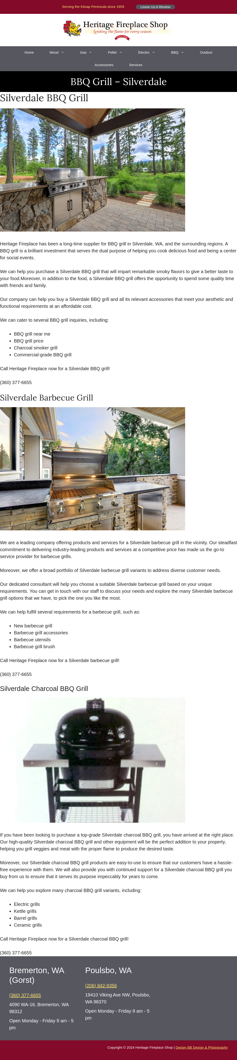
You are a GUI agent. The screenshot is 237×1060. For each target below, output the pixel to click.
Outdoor (206, 52)
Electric (150, 52)
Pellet (119, 52)
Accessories (104, 65)
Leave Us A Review (155, 7)
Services (136, 65)
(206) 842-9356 (101, 985)
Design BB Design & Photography (202, 1047)
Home (29, 52)
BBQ (181, 52)
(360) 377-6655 (25, 995)
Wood (61, 52)
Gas (90, 52)
